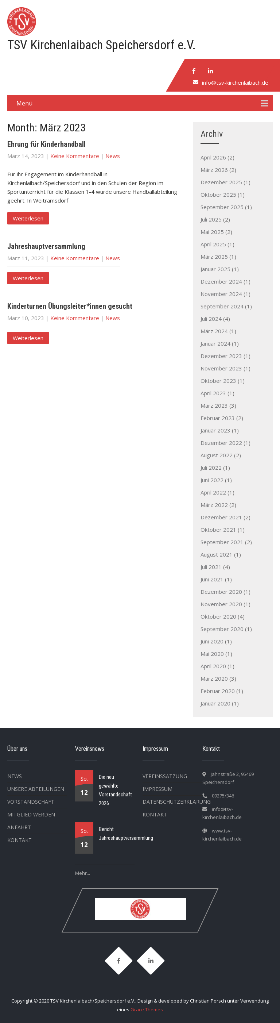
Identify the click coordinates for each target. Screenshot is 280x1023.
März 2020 (214, 678)
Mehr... (82, 873)
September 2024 (222, 306)
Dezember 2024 (221, 281)
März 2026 (214, 169)
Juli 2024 (211, 318)
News (112, 155)
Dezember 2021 (221, 517)
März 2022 (214, 504)
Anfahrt (19, 827)
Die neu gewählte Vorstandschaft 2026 (115, 790)
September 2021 (222, 542)
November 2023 (221, 368)
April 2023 (213, 393)
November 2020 (221, 604)
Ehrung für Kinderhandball (46, 144)
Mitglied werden (31, 814)
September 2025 (222, 207)
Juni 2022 (212, 480)
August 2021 (217, 554)
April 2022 (213, 492)
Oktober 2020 (218, 616)
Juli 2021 (211, 566)
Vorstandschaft (30, 801)
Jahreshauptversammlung (46, 246)
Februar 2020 (218, 691)
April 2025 (213, 244)
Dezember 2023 (221, 355)
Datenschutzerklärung (177, 801)
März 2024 (214, 331)
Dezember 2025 (221, 182)
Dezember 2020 (221, 591)
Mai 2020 (212, 653)
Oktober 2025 (218, 194)
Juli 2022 (211, 467)
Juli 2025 (211, 219)
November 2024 (221, 293)
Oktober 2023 (218, 380)
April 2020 (213, 666)
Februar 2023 (218, 418)
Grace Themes (147, 1009)
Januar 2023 (215, 430)
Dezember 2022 (221, 442)
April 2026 (213, 157)
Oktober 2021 (218, 529)
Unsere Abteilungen (35, 788)
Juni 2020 (212, 641)
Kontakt (19, 840)
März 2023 (214, 405)
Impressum (157, 788)
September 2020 (222, 628)
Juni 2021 (212, 579)
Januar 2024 (215, 343)
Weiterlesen (28, 218)
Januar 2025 (215, 269)
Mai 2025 (212, 231)
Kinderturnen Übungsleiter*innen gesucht (69, 306)
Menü (24, 103)
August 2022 (217, 455)
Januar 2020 (215, 703)
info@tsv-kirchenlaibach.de (235, 82)
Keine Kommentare (74, 155)
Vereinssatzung (165, 776)
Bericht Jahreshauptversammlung (126, 833)
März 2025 (214, 256)
